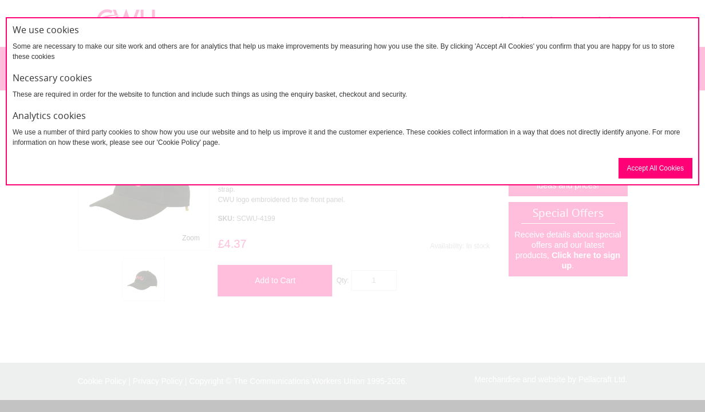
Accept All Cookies (655, 168)
